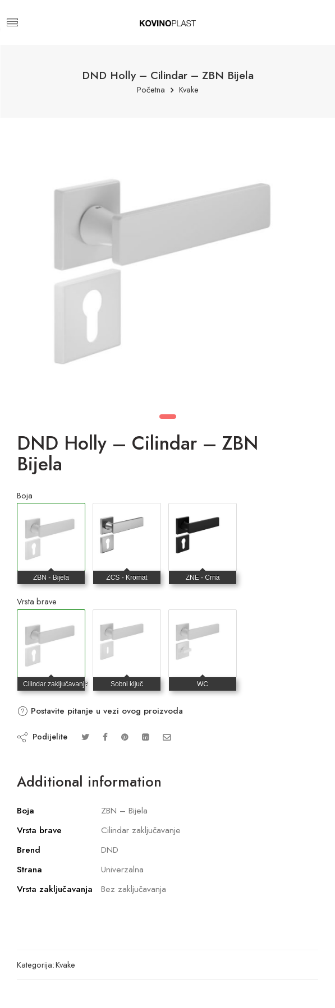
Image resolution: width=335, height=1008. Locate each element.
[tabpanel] (167, 266)
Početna (151, 90)
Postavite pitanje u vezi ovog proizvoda (100, 711)
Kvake (189, 90)
